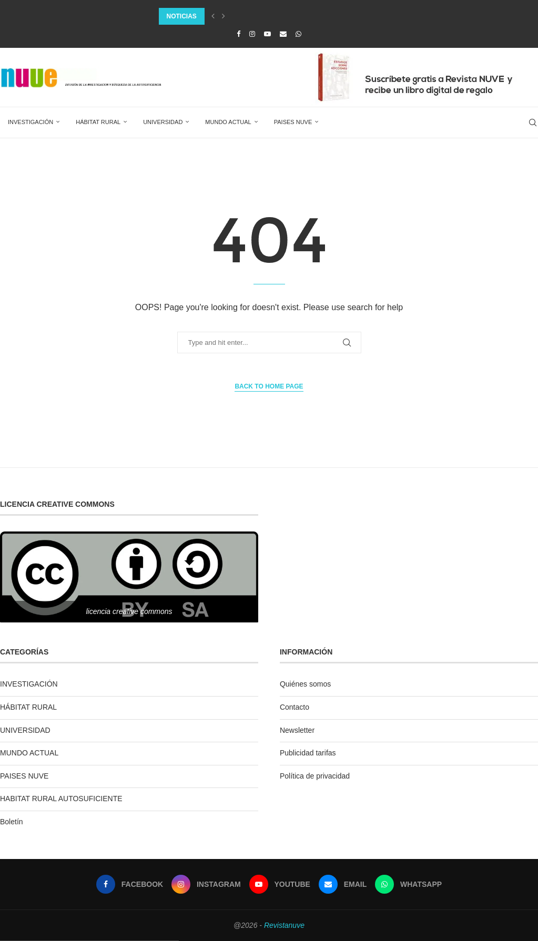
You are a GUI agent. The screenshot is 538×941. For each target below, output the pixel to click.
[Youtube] (267, 34)
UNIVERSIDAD (162, 122)
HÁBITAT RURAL (98, 122)
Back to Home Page (269, 386)
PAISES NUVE (293, 122)
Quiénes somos (305, 684)
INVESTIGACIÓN (30, 122)
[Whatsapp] (298, 34)
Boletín (11, 821)
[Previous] (213, 16)
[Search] (532, 122)
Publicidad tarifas (308, 753)
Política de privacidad (315, 776)
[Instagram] (252, 34)
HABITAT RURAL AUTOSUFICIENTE (61, 798)
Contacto (294, 707)
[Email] (283, 34)
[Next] (223, 16)
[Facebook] (238, 34)
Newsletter (297, 730)
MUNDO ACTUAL (228, 122)
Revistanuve (284, 925)
